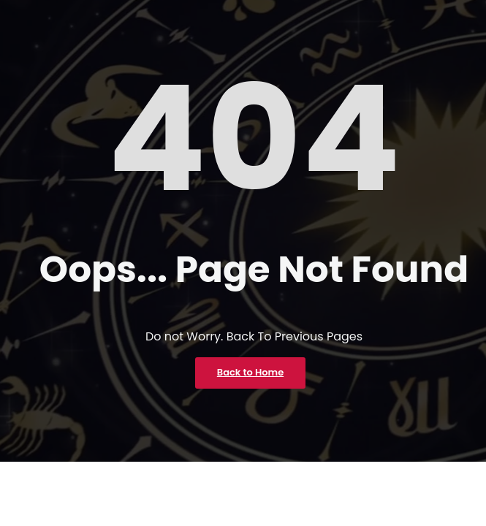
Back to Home (250, 372)
